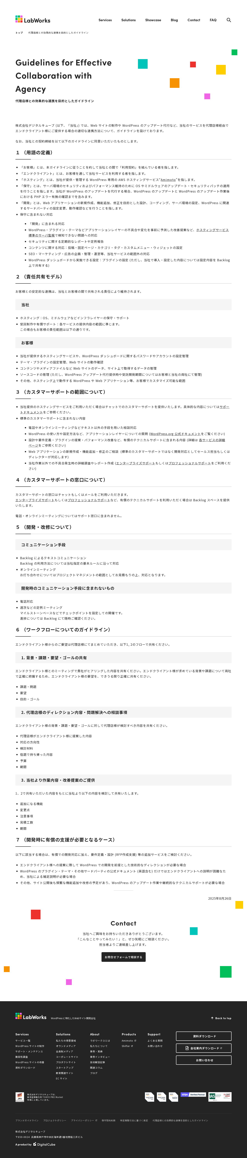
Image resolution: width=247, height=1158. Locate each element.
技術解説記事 (97, 1062)
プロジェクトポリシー (54, 1120)
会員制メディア (64, 1051)
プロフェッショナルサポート (189, 463)
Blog (174, 19)
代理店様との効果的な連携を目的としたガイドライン (180, 1120)
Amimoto (168, 179)
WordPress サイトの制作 (29, 1046)
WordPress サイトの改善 (29, 1062)
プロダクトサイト (66, 1062)
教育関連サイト (65, 1073)
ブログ (94, 1073)
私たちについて (99, 1046)
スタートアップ (65, 1067)
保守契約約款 (109, 1120)
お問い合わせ (155, 1046)
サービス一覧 (22, 1040)
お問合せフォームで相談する (123, 957)
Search (229, 20)
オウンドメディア (66, 1046)
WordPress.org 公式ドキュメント (175, 433)
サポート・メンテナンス (29, 1051)
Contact (194, 19)
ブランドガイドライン (27, 1120)
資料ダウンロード (25, 1067)
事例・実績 (96, 1051)
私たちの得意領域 (66, 1040)
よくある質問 (155, 1040)
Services (105, 19)
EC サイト (62, 1078)
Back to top (223, 1018)
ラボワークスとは (100, 1040)
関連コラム (96, 1067)
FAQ (213, 19)
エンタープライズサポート (135, 463)
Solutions (128, 19)
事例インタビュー (100, 1056)
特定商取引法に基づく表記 (134, 1120)
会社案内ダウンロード (204, 1048)
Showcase (153, 19)
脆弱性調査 (21, 1056)
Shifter (127, 1046)
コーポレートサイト (67, 1056)
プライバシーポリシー (84, 1120)
